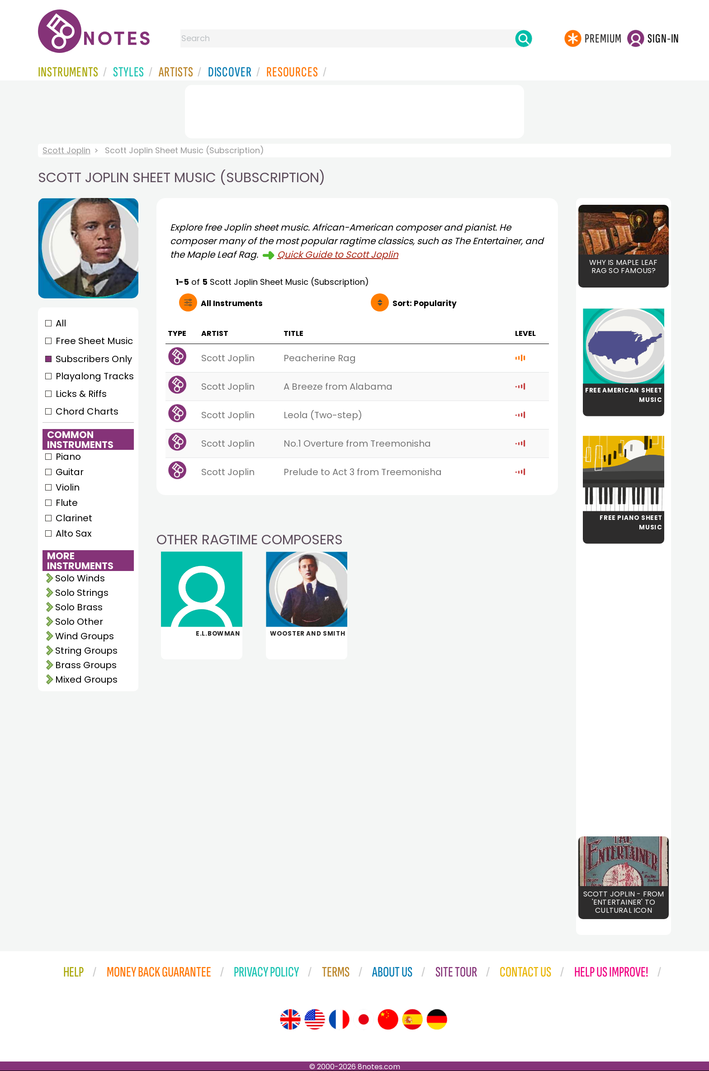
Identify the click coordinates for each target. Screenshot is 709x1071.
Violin (68, 487)
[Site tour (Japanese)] (363, 1019)
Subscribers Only (94, 359)
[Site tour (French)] (339, 1019)
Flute (67, 502)
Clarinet (74, 518)
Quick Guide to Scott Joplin (337, 254)
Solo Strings (82, 592)
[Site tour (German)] (436, 1019)
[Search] (523, 38)
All (61, 323)
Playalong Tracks (94, 376)
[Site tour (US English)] (314, 1019)
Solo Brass (79, 607)
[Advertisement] (354, 110)
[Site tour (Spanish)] (412, 1019)
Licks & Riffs (81, 393)
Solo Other (79, 621)
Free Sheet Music (94, 341)
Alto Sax (74, 533)
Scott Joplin (66, 150)
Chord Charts (87, 411)
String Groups (86, 650)
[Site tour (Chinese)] (388, 1019)
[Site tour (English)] (290, 1019)
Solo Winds (80, 578)
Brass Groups (86, 665)
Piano (68, 456)
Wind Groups (84, 636)
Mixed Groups (86, 679)
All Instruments (232, 303)
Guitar (70, 472)
